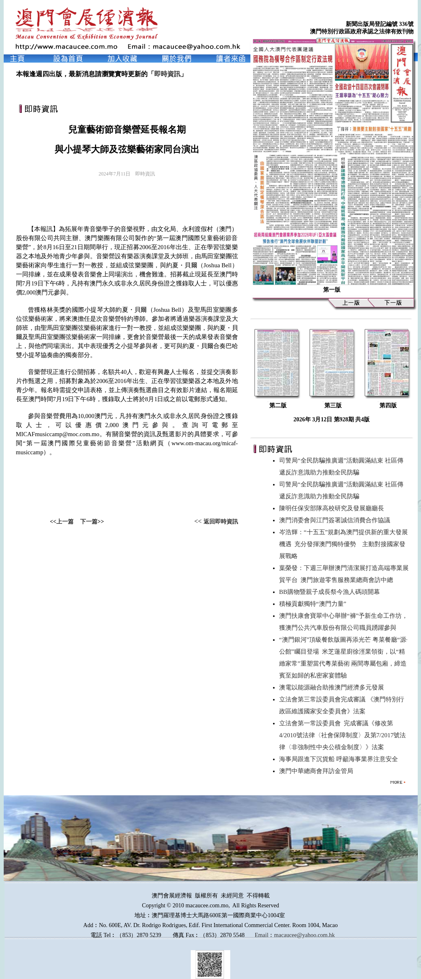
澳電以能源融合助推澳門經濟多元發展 (333, 687)
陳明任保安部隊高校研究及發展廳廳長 (333, 508)
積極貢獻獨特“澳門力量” (314, 603)
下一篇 (88, 522)
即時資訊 (167, 73)
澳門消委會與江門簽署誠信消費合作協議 (336, 520)
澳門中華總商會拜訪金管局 (317, 771)
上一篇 (65, 522)
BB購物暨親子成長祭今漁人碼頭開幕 (331, 592)
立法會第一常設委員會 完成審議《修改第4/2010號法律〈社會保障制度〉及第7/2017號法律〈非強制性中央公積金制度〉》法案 (342, 735)
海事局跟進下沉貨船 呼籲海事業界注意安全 (340, 759)
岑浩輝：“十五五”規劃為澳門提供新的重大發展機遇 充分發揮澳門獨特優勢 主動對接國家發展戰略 (343, 544)
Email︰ (264, 935)
